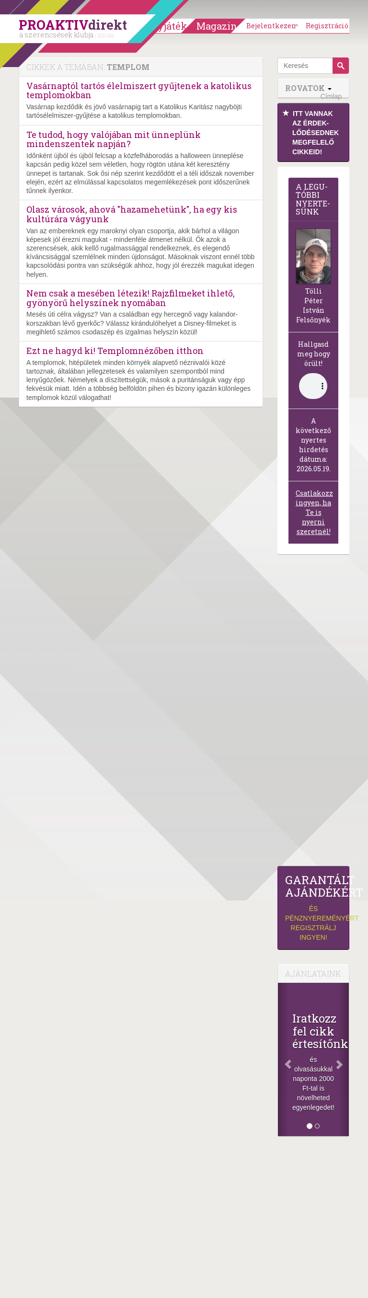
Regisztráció (327, 25)
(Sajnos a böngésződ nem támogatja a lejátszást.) (313, 386)
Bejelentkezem (272, 25)
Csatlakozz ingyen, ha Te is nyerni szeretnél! (314, 512)
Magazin (216, 26)
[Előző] (283, 1059)
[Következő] (343, 1059)
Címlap (331, 96)
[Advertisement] (313, 712)
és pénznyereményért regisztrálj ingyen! (313, 907)
